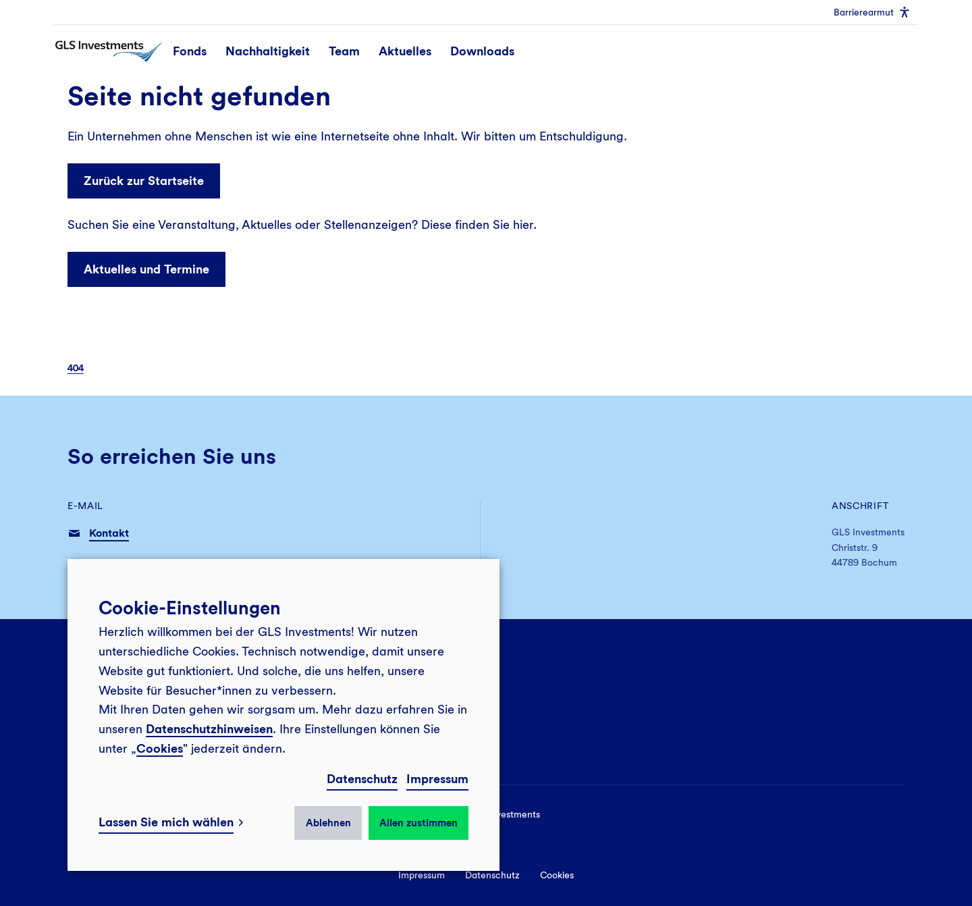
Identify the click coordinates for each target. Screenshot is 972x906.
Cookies (159, 748)
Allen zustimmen (418, 823)
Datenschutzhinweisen (209, 729)
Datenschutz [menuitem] (492, 875)
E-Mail (85, 505)
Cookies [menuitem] (557, 875)
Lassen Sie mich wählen (166, 822)
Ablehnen (328, 823)
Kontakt (109, 533)
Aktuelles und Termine (146, 269)
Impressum (437, 779)
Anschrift (860, 505)
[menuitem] (872, 12)
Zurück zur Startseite (144, 181)
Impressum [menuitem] (421, 875)
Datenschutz (362, 779)
